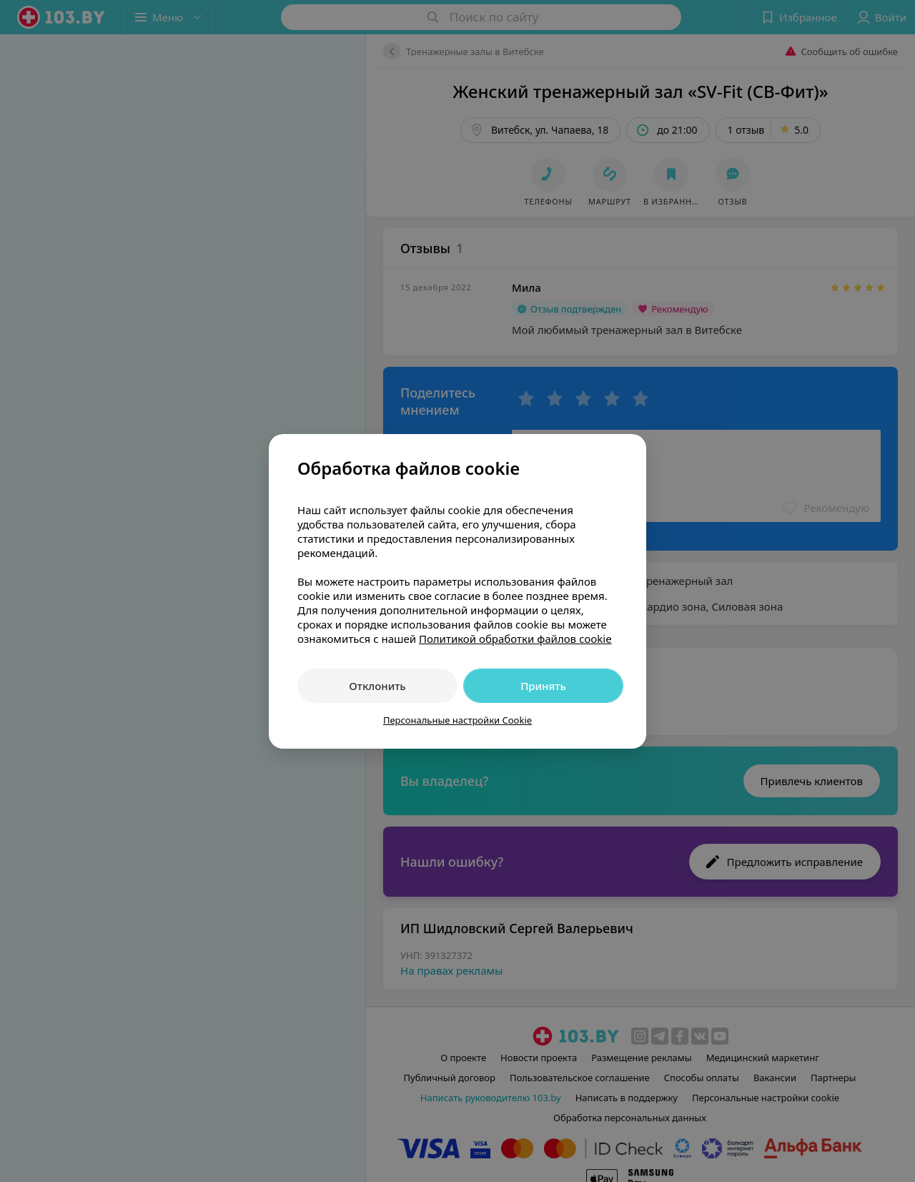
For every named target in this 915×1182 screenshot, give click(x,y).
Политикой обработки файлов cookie (515, 638)
